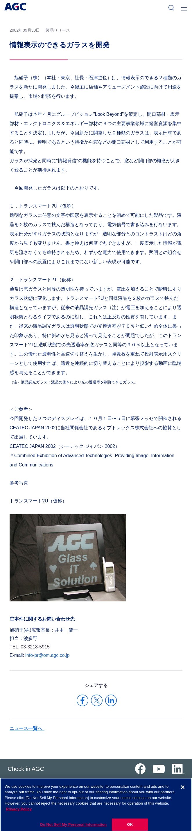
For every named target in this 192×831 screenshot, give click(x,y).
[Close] (182, 791)
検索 (171, 8)
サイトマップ (18, 780)
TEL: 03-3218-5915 (30, 646)
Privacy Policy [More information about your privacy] (19, 813)
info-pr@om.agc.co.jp (47, 655)
